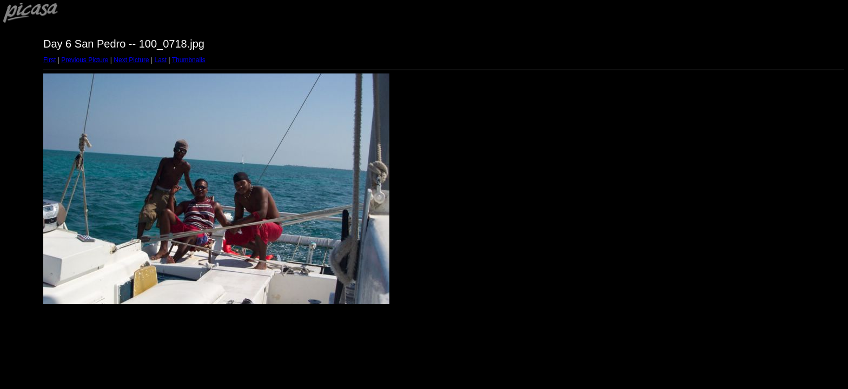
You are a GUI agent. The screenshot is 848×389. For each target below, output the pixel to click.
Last (160, 60)
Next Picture (131, 60)
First (49, 60)
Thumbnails (189, 60)
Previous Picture (84, 60)
